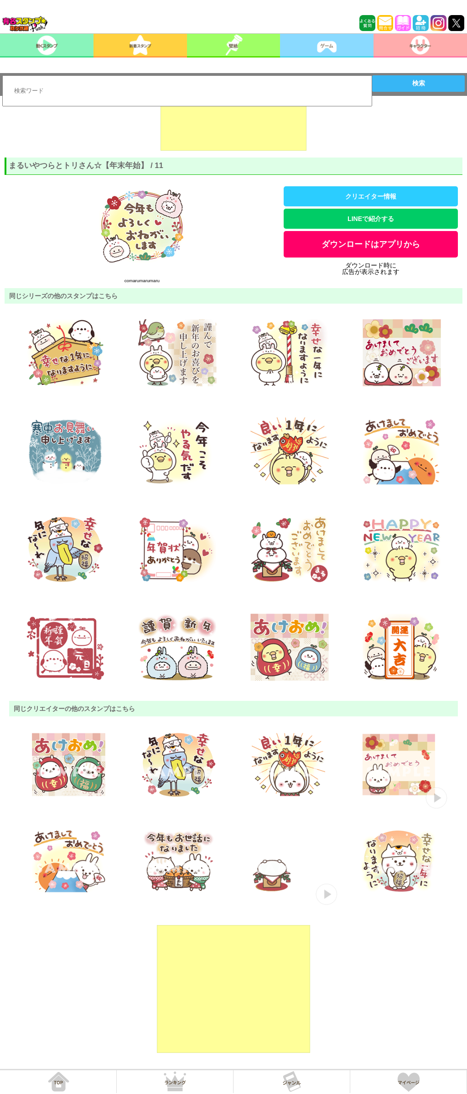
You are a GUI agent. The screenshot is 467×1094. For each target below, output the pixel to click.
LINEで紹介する (371, 218)
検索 (418, 83)
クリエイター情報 (370, 196)
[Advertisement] (233, 128)
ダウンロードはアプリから (371, 244)
